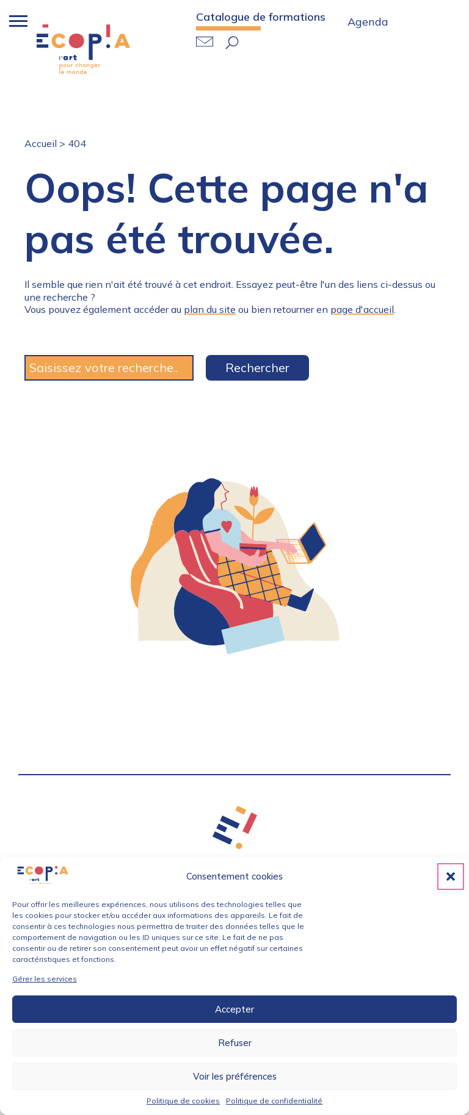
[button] (451, 876)
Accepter (234, 1009)
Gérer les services (44, 978)
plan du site (210, 309)
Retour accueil (83, 49)
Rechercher (257, 367)
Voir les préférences (235, 1076)
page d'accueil (362, 309)
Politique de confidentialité (274, 1100)
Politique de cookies (183, 1100)
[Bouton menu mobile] (15, 21)
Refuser (235, 1043)
